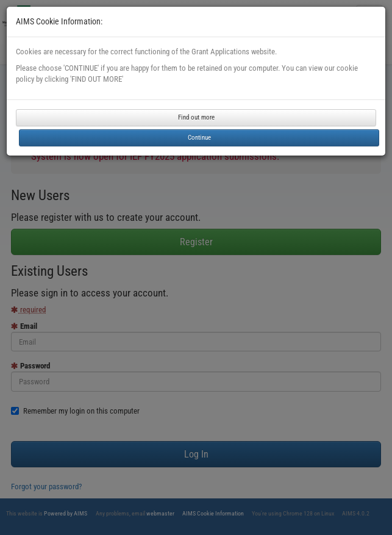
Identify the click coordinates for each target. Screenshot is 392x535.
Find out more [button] (196, 117)
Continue (199, 138)
